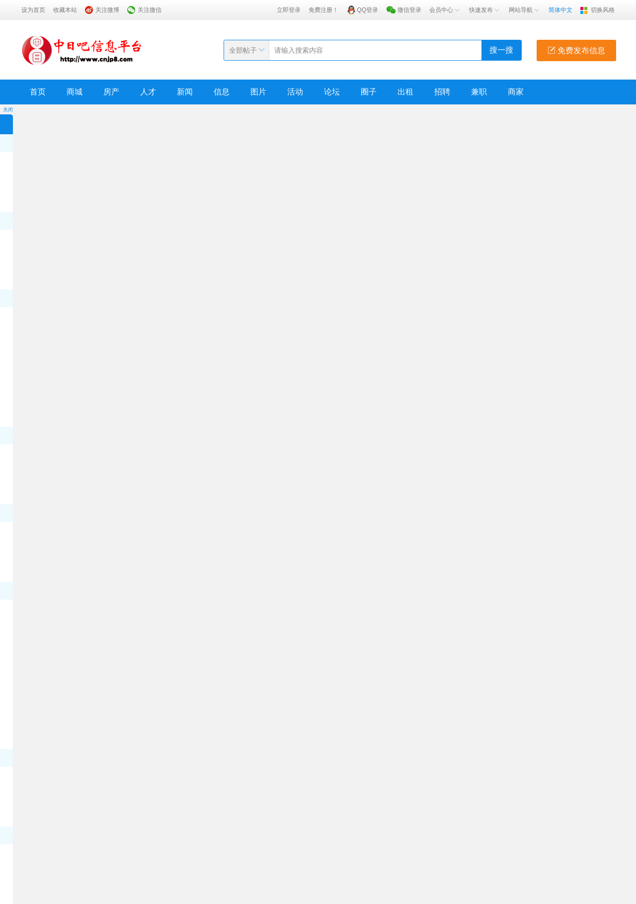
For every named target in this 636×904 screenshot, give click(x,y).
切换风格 (603, 9)
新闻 (185, 92)
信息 (222, 92)
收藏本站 (65, 9)
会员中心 (445, 9)
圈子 (369, 92)
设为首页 (33, 9)
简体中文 (560, 9)
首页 (38, 92)
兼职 (479, 92)
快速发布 (485, 9)
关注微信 (149, 9)
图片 (258, 92)
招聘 (442, 92)
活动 (295, 92)
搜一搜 (501, 50)
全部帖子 (243, 50)
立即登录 (289, 9)
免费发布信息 (576, 50)
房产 (111, 92)
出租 (405, 92)
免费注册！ (323, 9)
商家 (516, 92)
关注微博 (107, 9)
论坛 (332, 92)
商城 (74, 92)
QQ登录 (367, 9)
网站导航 (525, 9)
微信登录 (409, 9)
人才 (148, 92)
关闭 (8, 109)
